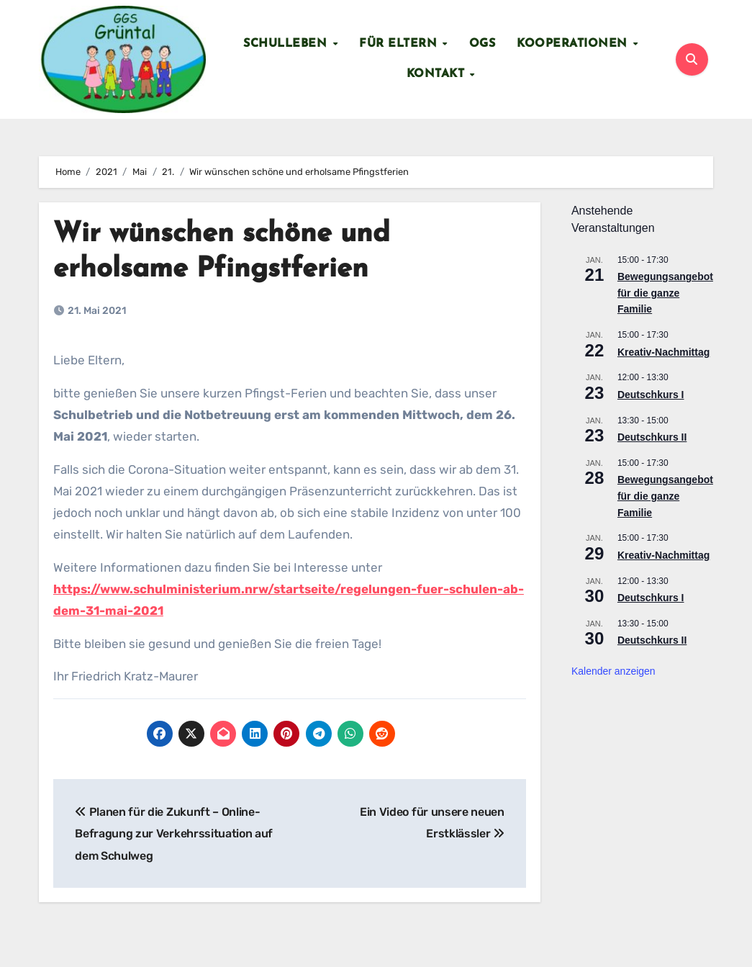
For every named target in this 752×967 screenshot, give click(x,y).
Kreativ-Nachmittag (663, 352)
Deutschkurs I (650, 394)
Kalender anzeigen (613, 671)
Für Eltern (400, 44)
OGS (482, 44)
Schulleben (287, 44)
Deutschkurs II (652, 437)
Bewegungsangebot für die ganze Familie (665, 293)
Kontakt (437, 74)
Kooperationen (574, 44)
